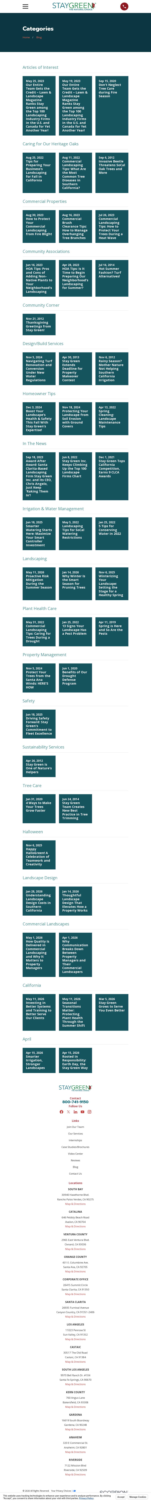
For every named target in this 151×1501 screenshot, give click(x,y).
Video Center (75, 1153)
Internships (75, 1140)
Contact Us (75, 1173)
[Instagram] (89, 1112)
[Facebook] (61, 1112)
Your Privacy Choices (63, 1490)
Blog (75, 1167)
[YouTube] (82, 1112)
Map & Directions (75, 1204)
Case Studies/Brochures (75, 1147)
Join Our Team (75, 1127)
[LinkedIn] (75, 1112)
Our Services (75, 1133)
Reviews (75, 1160)
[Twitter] (68, 1112)
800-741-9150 (75, 1102)
